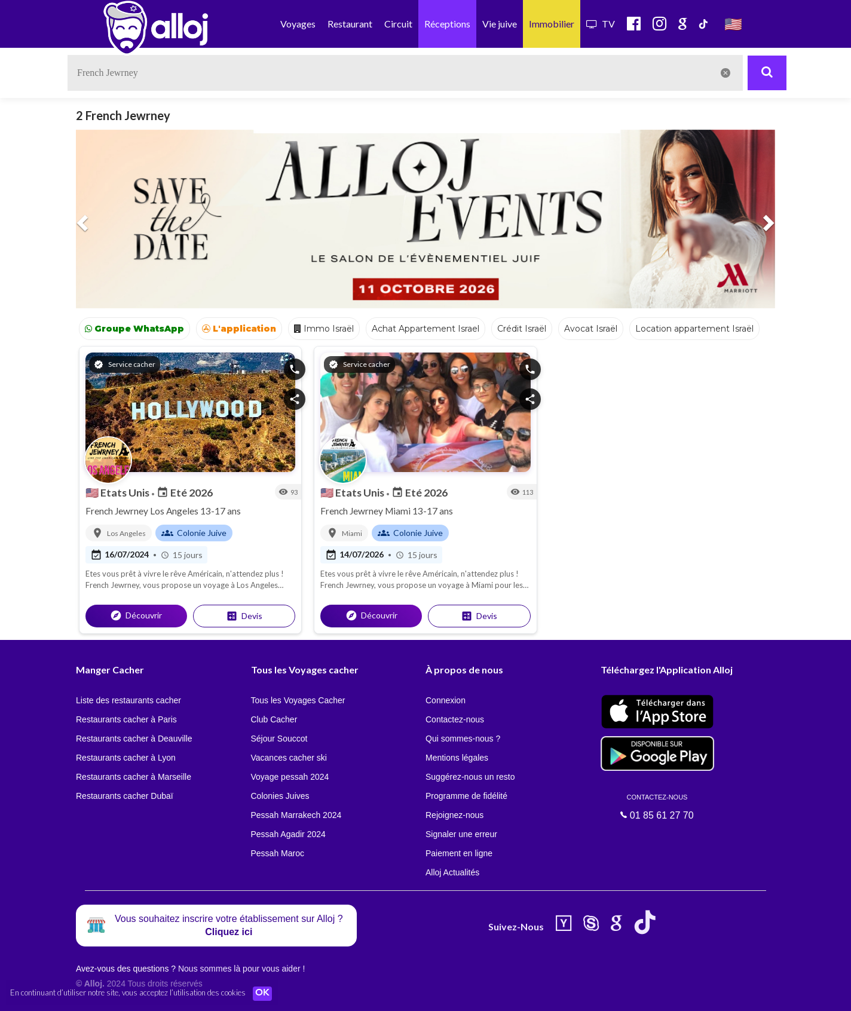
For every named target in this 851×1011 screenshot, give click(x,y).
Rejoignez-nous (454, 815)
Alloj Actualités (452, 872)
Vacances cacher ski (289, 757)
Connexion (446, 700)
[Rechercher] (767, 73)
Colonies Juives (280, 796)
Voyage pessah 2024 (290, 777)
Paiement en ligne (459, 853)
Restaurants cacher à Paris (126, 719)
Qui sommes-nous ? (463, 738)
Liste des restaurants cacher (128, 700)
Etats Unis (118, 492)
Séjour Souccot (279, 738)
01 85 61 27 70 (657, 806)
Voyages (298, 23)
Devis (244, 616)
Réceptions (447, 23)
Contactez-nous (455, 719)
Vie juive (499, 23)
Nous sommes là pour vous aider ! (241, 968)
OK (263, 993)
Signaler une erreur (461, 834)
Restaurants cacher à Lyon (126, 757)
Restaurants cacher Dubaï (124, 796)
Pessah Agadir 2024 (288, 834)
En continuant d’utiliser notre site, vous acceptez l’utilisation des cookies (128, 993)
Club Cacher (274, 719)
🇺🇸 (733, 23)
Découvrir (136, 615)
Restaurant (349, 23)
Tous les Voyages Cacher (298, 700)
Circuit (398, 23)
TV (600, 23)
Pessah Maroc (277, 853)
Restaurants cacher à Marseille (133, 777)
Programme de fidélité (466, 796)
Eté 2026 (185, 492)
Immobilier (551, 23)
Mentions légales (457, 757)
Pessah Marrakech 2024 (296, 815)
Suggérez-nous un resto (470, 777)
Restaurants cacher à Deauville (134, 738)
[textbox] (405, 73)
